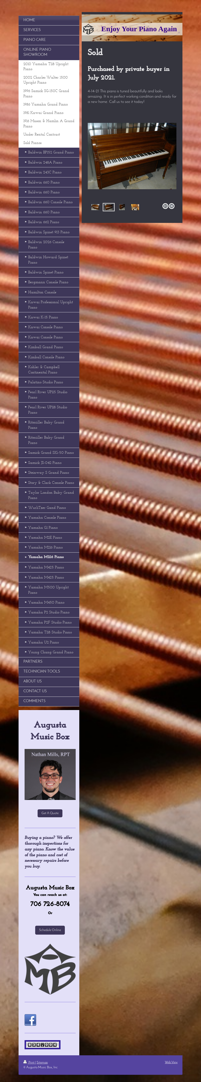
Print (29, 1062)
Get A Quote (50, 813)
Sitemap (42, 1062)
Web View (171, 1062)
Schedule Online (50, 930)
